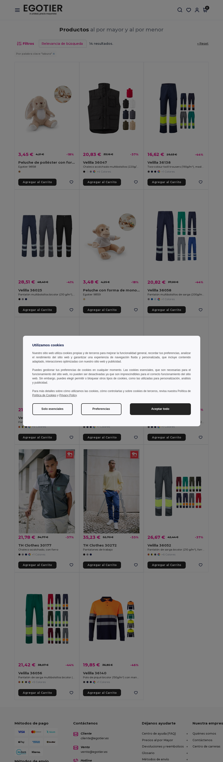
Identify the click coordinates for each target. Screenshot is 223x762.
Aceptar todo (160, 409)
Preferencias (101, 409)
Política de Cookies (44, 395)
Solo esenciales (53, 409)
